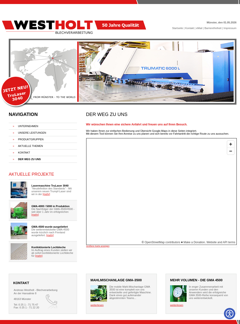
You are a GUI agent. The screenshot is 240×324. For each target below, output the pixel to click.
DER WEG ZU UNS (29, 159)
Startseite (177, 28)
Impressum (230, 28)
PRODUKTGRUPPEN (30, 139)
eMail (199, 28)
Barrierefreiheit (212, 28)
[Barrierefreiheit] (229, 313)
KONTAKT (24, 152)
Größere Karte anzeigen (97, 246)
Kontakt (189, 28)
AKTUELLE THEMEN (30, 146)
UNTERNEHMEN (28, 126)
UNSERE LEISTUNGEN (32, 132)
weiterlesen (97, 305)
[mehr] (46, 194)
